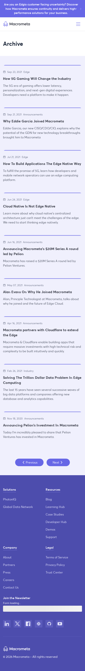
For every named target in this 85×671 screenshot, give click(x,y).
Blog (49, 499)
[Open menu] (78, 24)
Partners (9, 565)
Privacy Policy (55, 565)
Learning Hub (55, 507)
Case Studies (55, 514)
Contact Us (11, 587)
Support (51, 537)
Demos (50, 529)
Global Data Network (18, 507)
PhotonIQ (9, 499)
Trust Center (54, 572)
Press (6, 572)
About (7, 557)
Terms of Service (57, 557)
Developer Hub (56, 522)
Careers (8, 580)
